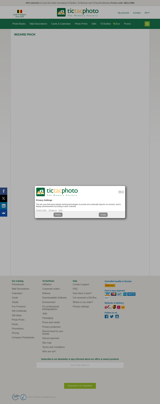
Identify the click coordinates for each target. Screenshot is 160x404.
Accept (103, 215)
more (60, 210)
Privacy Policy (41, 210)
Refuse (58, 215)
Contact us (52, 210)
